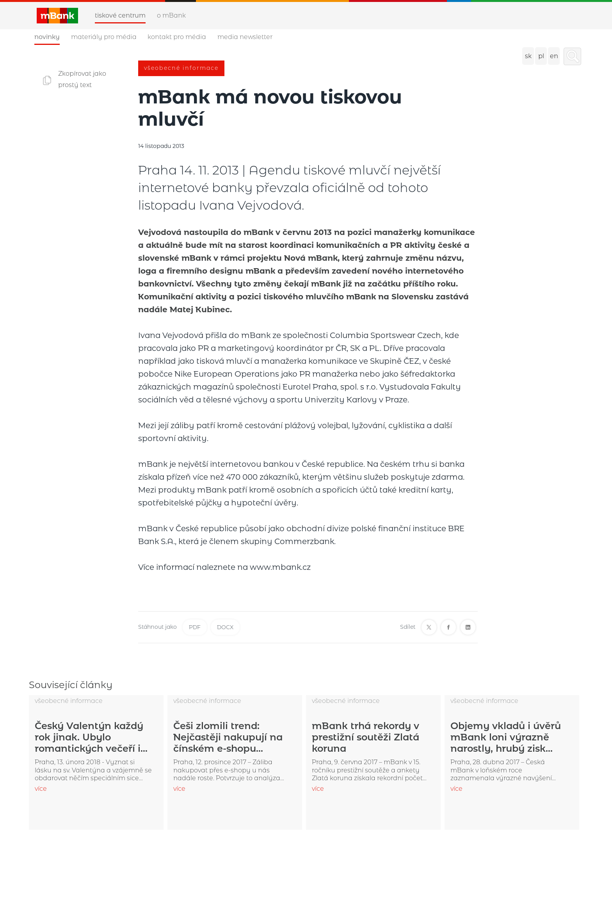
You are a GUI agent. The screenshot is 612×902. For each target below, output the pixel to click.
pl (541, 56)
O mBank (171, 15)
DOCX (225, 627)
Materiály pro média (104, 37)
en (554, 56)
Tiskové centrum (120, 15)
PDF (195, 627)
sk (528, 56)
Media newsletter (244, 37)
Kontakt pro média (177, 37)
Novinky (47, 37)
